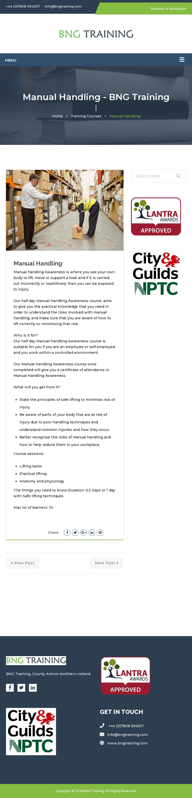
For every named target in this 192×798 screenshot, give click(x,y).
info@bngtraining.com (63, 6)
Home (57, 116)
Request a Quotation (168, 9)
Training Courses (86, 116)
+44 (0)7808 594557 (23, 6)
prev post (22, 563)
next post (106, 563)
